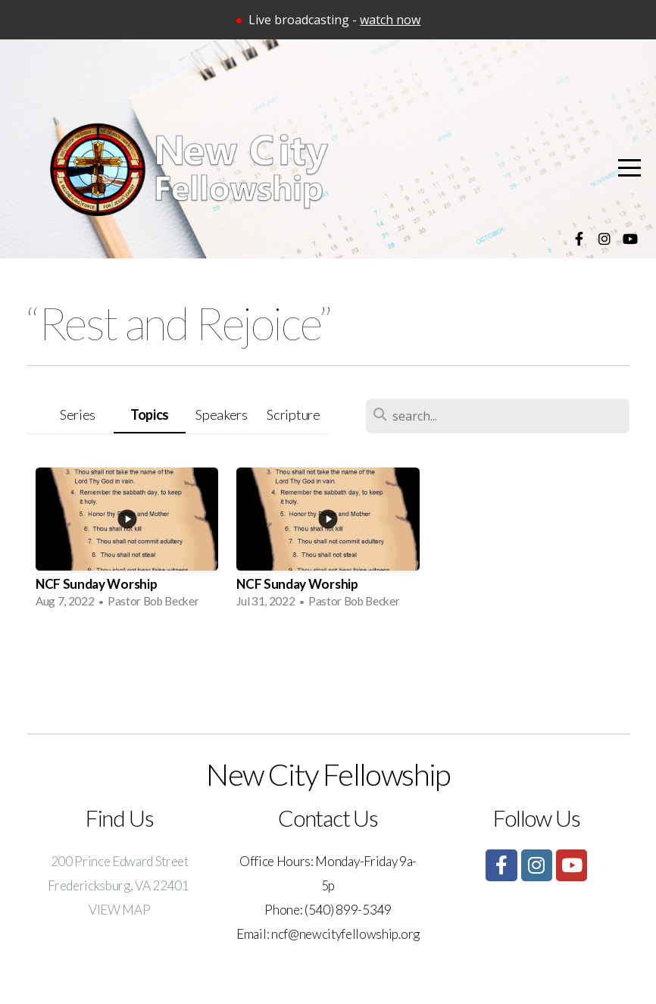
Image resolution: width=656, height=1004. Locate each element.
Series (77, 414)
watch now (390, 19)
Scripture (293, 414)
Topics (149, 414)
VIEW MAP (119, 910)
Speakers (221, 414)
